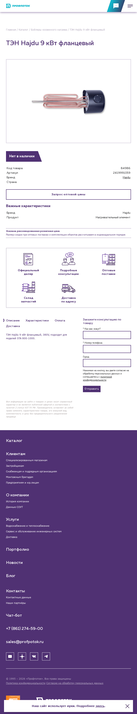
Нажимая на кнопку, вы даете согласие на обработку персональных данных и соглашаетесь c (106, 375)
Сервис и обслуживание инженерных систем (33, 531)
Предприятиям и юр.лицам (22, 482)
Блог (10, 576)
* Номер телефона (92, 343)
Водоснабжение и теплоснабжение (27, 525)
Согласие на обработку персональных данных (74, 683)
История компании (17, 501)
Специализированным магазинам (26, 460)
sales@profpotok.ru (25, 642)
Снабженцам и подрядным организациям (31, 471)
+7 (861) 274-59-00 (24, 629)
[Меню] (129, 6)
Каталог (14, 441)
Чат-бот (14, 615)
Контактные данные (18, 597)
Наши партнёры (16, 602)
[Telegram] (46, 656)
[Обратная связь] (116, 6)
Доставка (11, 537)
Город (86, 357)
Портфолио (17, 549)
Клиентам (15, 454)
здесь (100, 706)
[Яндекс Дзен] (22, 656)
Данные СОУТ (14, 507)
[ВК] (34, 656)
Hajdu (126, 177)
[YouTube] (10, 656)
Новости (14, 563)
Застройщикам (15, 465)
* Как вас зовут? (92, 329)
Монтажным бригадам (19, 477)
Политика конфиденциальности (25, 683)
